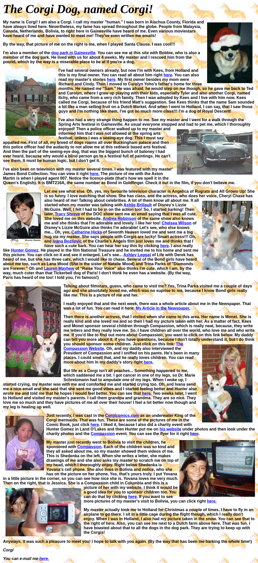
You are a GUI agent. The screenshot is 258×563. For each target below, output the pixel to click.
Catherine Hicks (87, 232)
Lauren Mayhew (59, 268)
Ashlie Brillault (137, 205)
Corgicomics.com (122, 415)
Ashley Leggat (137, 255)
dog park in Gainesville (73, 53)
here (168, 75)
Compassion (103, 434)
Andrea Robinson (119, 218)
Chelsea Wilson (176, 223)
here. (94, 174)
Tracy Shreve (67, 214)
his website (170, 429)
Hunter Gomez (24, 250)
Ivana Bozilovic (67, 241)
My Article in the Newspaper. (163, 308)
